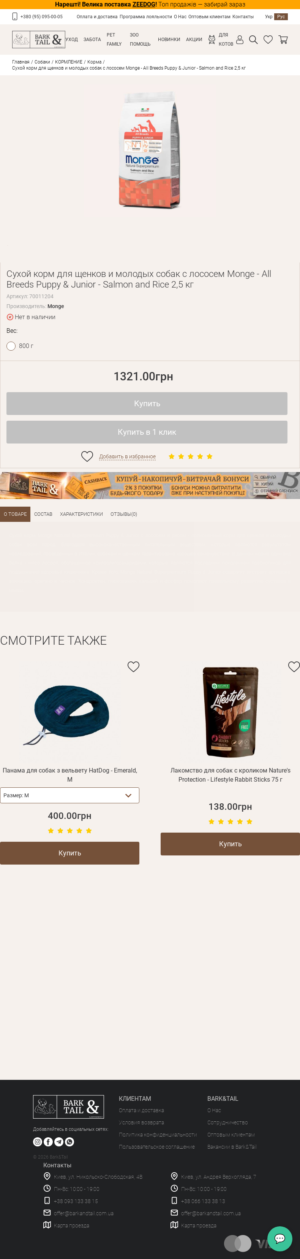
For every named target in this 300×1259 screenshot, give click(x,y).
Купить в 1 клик (147, 432)
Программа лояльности (146, 16)
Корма (94, 62)
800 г (26, 346)
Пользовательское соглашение (157, 1147)
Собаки (42, 62)
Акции (194, 39)
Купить (147, 403)
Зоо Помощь (140, 39)
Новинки (169, 39)
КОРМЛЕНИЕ (68, 62)
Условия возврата (141, 1122)
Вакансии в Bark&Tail (232, 1147)
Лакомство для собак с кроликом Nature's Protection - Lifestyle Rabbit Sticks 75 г (231, 775)
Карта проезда (71, 1225)
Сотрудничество (227, 1122)
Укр (269, 16)
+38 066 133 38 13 (203, 1201)
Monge (55, 306)
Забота (92, 39)
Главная (21, 62)
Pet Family (114, 39)
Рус (281, 16)
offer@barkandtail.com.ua (84, 1213)
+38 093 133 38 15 (76, 1201)
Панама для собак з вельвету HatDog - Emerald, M (70, 775)
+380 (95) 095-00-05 (42, 16)
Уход (71, 39)
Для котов (226, 39)
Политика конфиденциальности (158, 1135)
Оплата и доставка (97, 16)
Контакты (243, 16)
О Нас (180, 16)
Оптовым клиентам (209, 16)
